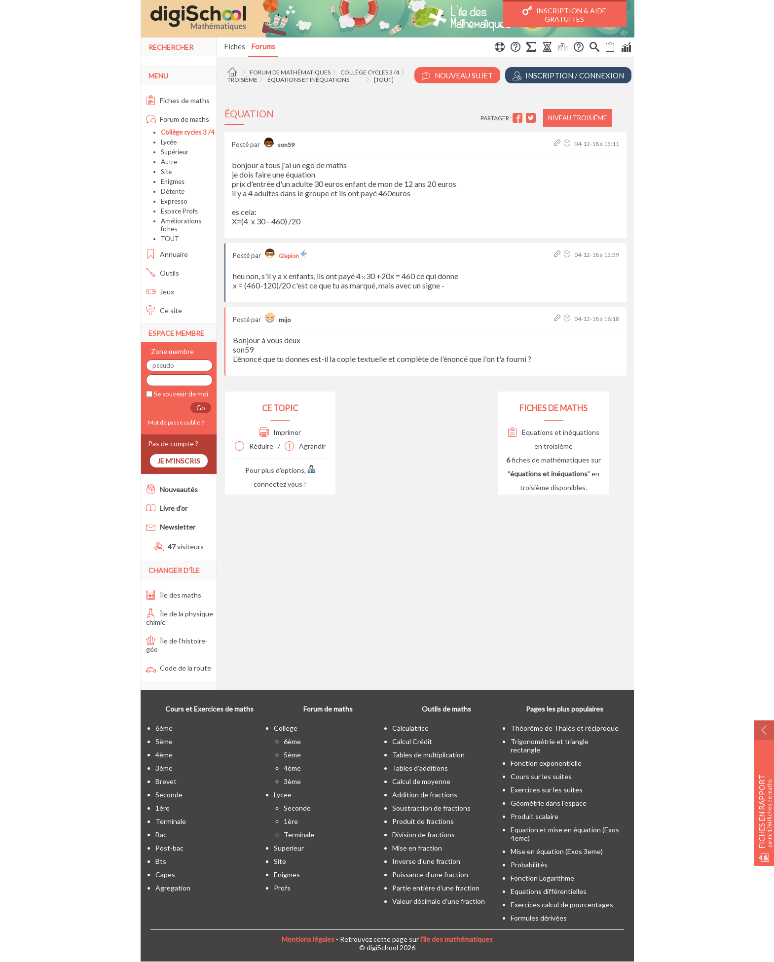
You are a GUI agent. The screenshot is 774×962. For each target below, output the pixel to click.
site (280, 861)
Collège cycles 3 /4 (369, 72)
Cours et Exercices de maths (209, 709)
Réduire (254, 446)
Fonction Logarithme (542, 878)
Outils (162, 273)
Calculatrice (410, 728)
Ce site (164, 310)
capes (165, 874)
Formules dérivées (539, 918)
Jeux (160, 291)
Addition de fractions (424, 794)
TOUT (170, 239)
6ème (164, 728)
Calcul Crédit (412, 741)
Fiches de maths (178, 100)
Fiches (234, 46)
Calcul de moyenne (421, 781)
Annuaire (167, 254)
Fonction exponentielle (546, 763)
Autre (169, 162)
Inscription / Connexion (568, 75)
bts (160, 861)
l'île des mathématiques (456, 939)
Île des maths (173, 595)
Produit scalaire (534, 816)
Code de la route (178, 668)
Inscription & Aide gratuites (564, 14)
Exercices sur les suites (547, 789)
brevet (166, 781)
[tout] (384, 79)
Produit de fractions (423, 821)
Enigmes (172, 181)
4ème (164, 754)
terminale (170, 821)
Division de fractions (423, 834)
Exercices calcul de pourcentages (562, 904)
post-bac (169, 848)
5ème (164, 741)
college (285, 728)
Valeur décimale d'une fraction (438, 901)
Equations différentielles (549, 891)
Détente (172, 191)
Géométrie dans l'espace (549, 803)
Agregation (172, 888)
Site (166, 172)
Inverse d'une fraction (426, 861)
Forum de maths (177, 119)
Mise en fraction (417, 848)
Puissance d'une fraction (430, 874)
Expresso (174, 201)
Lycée (169, 142)
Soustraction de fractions (431, 808)
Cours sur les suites (541, 776)
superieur (289, 848)
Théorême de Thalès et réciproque (565, 728)
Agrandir (305, 446)
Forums (263, 46)
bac (161, 834)
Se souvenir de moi (180, 394)
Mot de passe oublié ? (175, 422)
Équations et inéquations (308, 79)
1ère (162, 808)
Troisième (242, 79)
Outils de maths (446, 709)
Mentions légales (308, 939)
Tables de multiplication (428, 754)
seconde (169, 794)
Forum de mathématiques (290, 72)
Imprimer (280, 432)
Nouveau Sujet (457, 75)
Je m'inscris (178, 461)
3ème (164, 768)
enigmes (287, 874)
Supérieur (174, 152)
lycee (283, 794)
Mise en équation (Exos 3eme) (557, 851)
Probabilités (529, 864)
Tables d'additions (420, 768)
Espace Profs (179, 211)
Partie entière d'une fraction (435, 888)
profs (282, 888)
